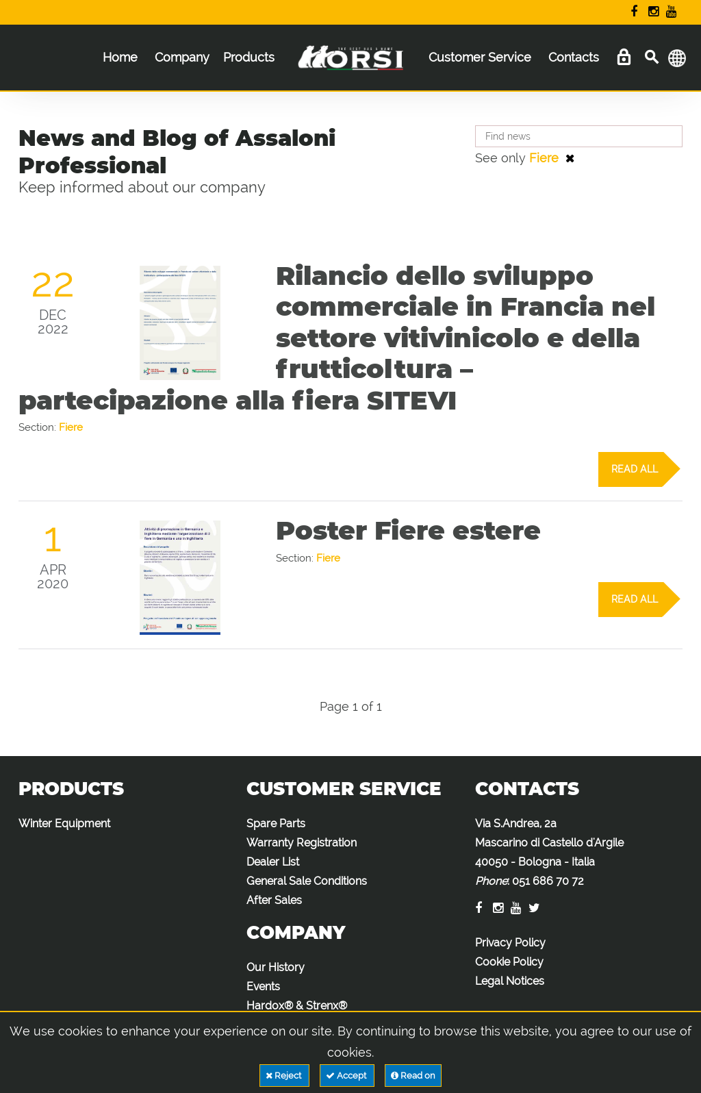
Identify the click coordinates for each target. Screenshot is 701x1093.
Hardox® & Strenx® (296, 1005)
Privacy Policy (510, 942)
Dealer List (272, 861)
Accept (347, 1075)
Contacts (573, 57)
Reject (284, 1075)
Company (182, 57)
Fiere (545, 158)
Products (249, 57)
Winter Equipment (64, 823)
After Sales (274, 900)
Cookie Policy (509, 961)
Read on (413, 1075)
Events (263, 986)
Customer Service (480, 57)
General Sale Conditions (306, 881)
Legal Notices (509, 981)
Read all (636, 469)
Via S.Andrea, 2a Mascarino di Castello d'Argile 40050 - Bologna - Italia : (549, 852)
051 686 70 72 (548, 881)
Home (120, 57)
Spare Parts (275, 823)
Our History (275, 967)
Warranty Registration (301, 842)
